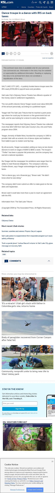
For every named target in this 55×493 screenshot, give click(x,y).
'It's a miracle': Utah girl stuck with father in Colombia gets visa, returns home (23, 305)
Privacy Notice (7, 414)
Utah (4, 254)
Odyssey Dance (7, 220)
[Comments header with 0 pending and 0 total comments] (27, 261)
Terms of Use (33, 413)
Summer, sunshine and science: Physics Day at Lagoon (22, 231)
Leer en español (47, 58)
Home (23, 7)
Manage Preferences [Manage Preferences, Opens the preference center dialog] (17, 490)
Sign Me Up (20, 409)
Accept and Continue (35, 490)
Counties (31, 7)
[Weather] (34, 2)
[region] (27, 475)
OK (52, 461)
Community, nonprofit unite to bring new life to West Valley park (25, 373)
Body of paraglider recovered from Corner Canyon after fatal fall (26, 339)
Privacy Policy (22, 479)
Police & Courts (41, 7)
